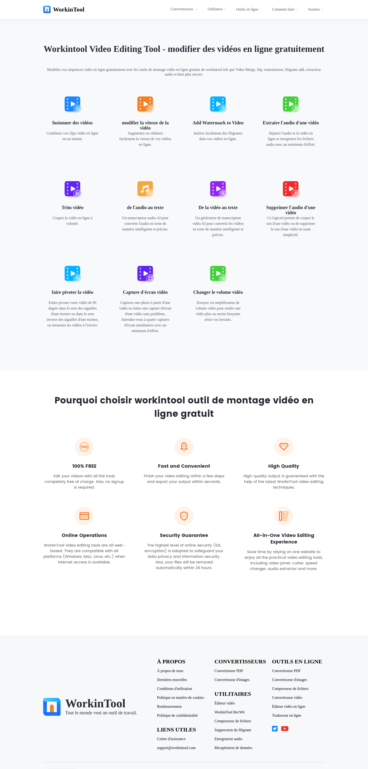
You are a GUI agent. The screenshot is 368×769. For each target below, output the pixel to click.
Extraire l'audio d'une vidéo (291, 122)
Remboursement (169, 706)
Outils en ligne (249, 9)
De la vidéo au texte (218, 207)
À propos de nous (170, 671)
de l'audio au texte (145, 207)
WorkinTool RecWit (230, 712)
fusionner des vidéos (72, 122)
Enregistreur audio (228, 739)
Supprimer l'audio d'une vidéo (290, 210)
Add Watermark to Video (218, 122)
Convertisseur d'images (232, 680)
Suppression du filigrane (233, 730)
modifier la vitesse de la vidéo (145, 125)
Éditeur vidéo (225, 703)
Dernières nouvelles (172, 680)
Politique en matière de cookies (180, 698)
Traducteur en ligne (286, 715)
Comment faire (285, 9)
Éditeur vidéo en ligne (288, 706)
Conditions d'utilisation (174, 689)
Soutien (316, 9)
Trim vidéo (72, 207)
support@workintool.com (176, 748)
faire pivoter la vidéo (72, 292)
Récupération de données (233, 748)
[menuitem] (184, 9)
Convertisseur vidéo (287, 698)
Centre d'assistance (171, 739)
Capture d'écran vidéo (145, 292)
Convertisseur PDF (229, 671)
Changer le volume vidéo (218, 292)
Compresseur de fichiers (233, 721)
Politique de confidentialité (177, 715)
